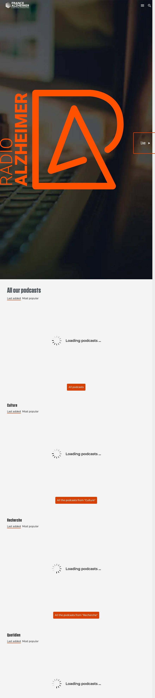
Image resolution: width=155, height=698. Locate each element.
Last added (14, 298)
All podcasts (76, 387)
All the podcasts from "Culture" (76, 500)
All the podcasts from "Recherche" (76, 615)
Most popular (30, 298)
